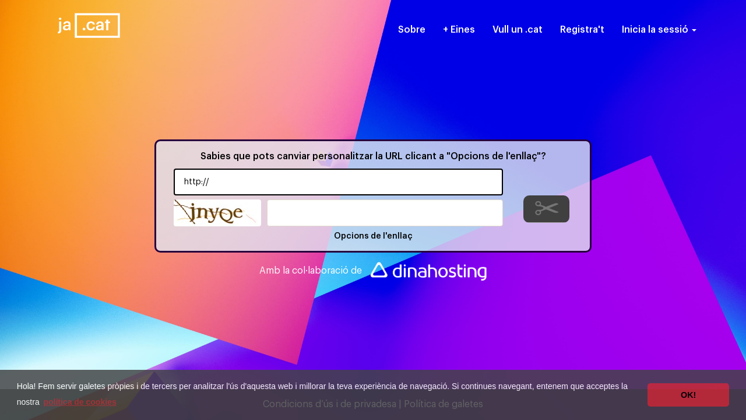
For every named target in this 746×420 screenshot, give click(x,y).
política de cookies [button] (79, 402)
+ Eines (459, 29)
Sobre (411, 29)
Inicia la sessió (659, 29)
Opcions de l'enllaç (373, 236)
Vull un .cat (517, 29)
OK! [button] (688, 395)
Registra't (582, 29)
